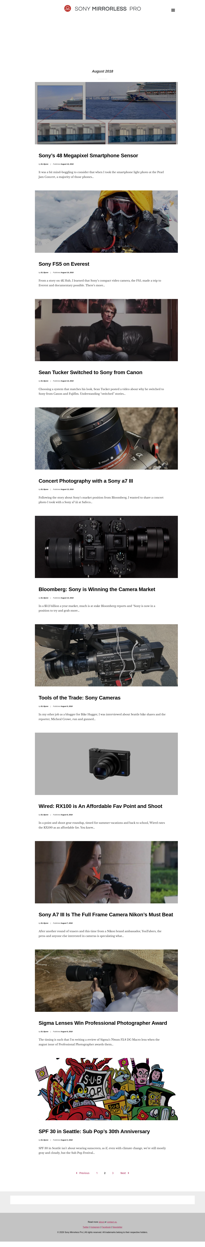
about (102, 1227)
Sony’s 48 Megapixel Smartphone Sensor (88, 156)
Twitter (86, 1232)
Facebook (106, 1232)
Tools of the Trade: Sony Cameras (80, 701)
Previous (84, 1178)
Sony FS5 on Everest (64, 265)
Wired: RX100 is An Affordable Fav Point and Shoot (100, 810)
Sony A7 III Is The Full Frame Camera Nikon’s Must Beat (106, 919)
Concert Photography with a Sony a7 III (86, 483)
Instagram (95, 1232)
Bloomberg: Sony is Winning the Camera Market (97, 592)
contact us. (112, 1227)
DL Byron (44, 165)
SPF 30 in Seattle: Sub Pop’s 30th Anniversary (94, 1137)
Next (123, 1178)
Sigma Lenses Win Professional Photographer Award (103, 1028)
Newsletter (117, 1232)
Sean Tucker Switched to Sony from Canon (90, 374)
